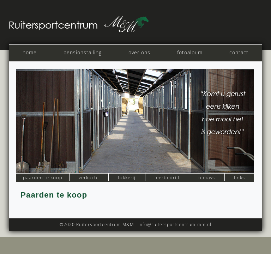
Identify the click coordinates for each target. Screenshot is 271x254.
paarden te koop (42, 177)
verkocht (89, 177)
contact (238, 52)
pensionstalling (83, 52)
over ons (139, 52)
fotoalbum (190, 52)
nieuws (206, 177)
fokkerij (127, 177)
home (30, 52)
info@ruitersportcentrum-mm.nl (174, 224)
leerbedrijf (167, 177)
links (239, 177)
